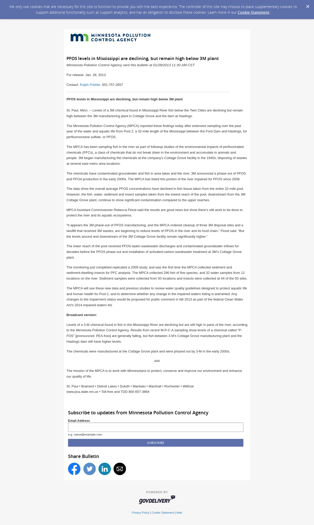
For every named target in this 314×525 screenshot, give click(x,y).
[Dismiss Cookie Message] (307, 5)
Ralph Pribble (90, 85)
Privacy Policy (140, 512)
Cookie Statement (254, 12)
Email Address (79, 421)
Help (179, 512)
